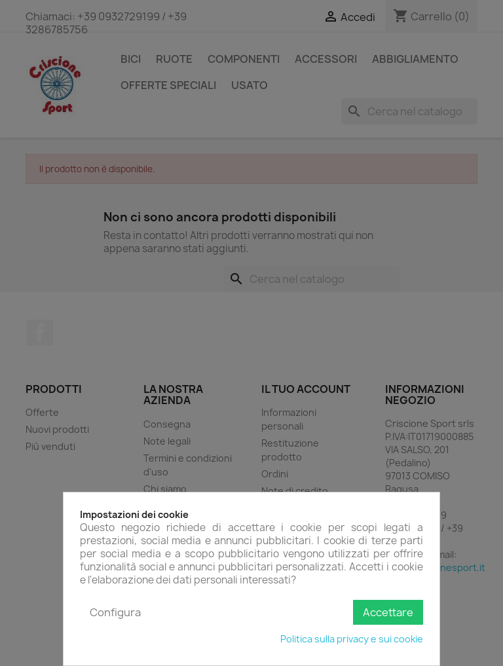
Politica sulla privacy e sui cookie (351, 639)
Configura (115, 612)
